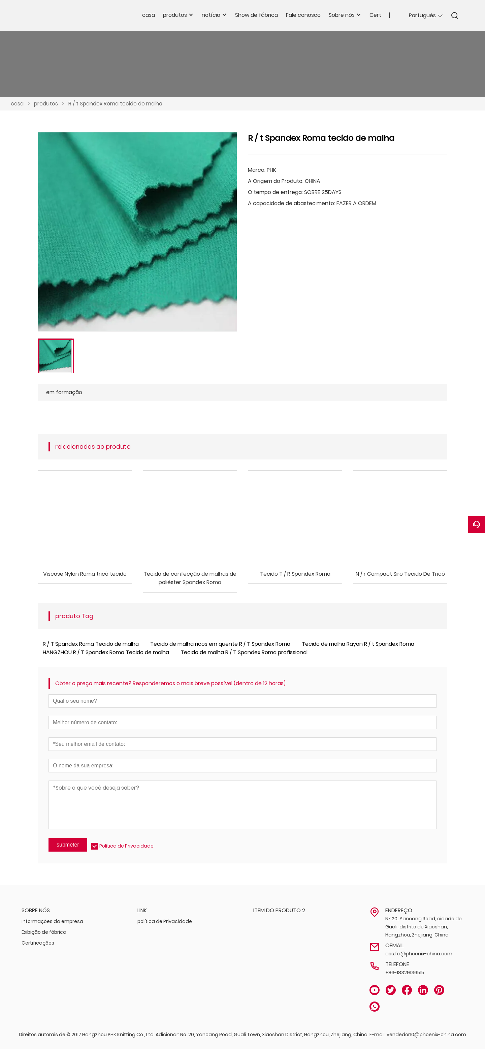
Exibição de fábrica (44, 932)
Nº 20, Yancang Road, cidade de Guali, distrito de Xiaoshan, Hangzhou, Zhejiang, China (423, 926)
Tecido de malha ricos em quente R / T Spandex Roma (220, 644)
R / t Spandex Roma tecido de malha (115, 103)
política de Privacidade (164, 921)
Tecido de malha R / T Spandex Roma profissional (244, 652)
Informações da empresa (52, 921)
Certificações (38, 943)
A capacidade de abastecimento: (291, 203)
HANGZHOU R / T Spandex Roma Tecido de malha (106, 652)
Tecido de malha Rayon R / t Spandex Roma (358, 644)
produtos (46, 103)
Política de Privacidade (126, 846)
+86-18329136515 (404, 972)
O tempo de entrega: (275, 192)
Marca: (256, 170)
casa (17, 103)
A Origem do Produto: (275, 181)
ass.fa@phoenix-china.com (418, 953)
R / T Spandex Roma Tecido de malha (91, 644)
